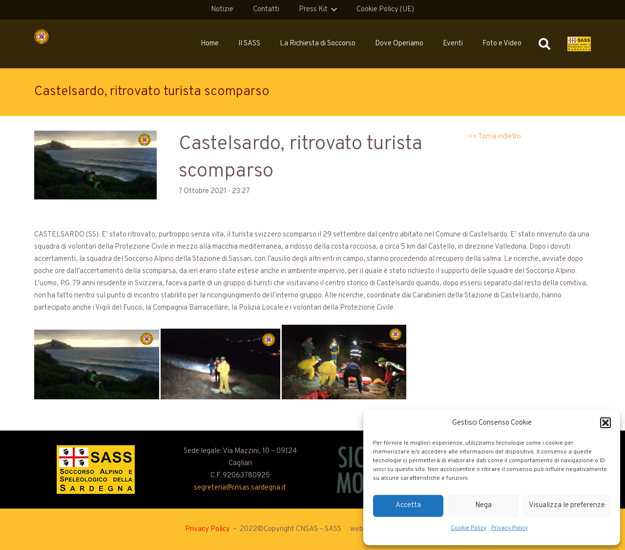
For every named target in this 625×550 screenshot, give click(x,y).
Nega (483, 505)
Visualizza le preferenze (567, 505)
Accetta (408, 505)
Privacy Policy (509, 528)
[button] (605, 423)
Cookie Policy (468, 528)
